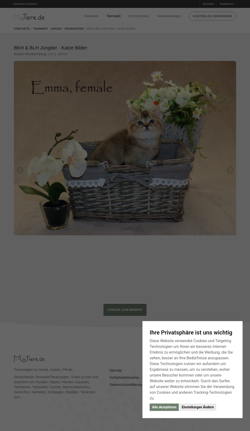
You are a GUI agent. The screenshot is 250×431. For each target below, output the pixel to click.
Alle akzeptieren (164, 407)
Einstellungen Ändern (198, 407)
